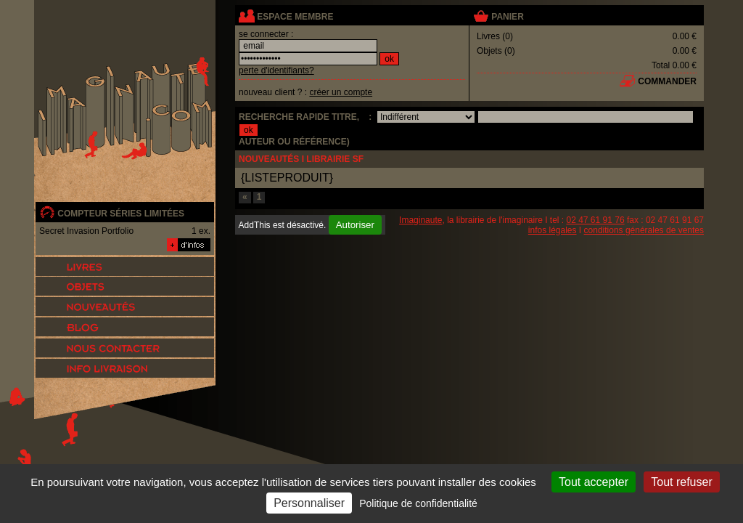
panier (507, 17)
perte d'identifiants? (276, 70)
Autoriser (355, 224)
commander (667, 81)
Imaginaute (420, 220)
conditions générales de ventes (644, 230)
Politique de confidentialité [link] (418, 503)
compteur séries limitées (120, 213)
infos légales (552, 230)
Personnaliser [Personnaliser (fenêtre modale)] (309, 503)
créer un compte (340, 92)
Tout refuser (681, 482)
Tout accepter (593, 482)
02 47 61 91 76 (596, 220)
